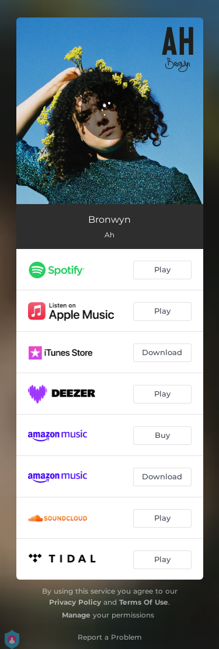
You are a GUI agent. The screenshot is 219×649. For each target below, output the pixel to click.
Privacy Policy (75, 602)
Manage (76, 615)
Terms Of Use (143, 602)
